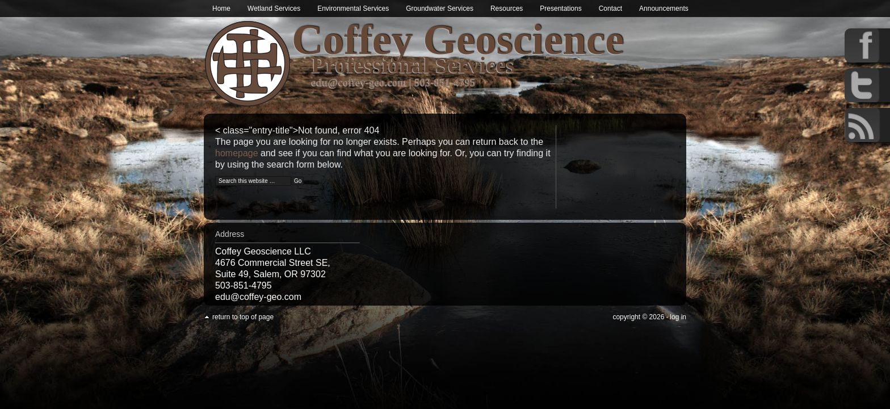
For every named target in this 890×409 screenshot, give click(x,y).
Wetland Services (273, 8)
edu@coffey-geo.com (359, 82)
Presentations (560, 8)
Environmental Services (353, 8)
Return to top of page (243, 317)
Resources (506, 8)
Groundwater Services (439, 8)
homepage (236, 153)
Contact (610, 8)
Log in (678, 317)
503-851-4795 (445, 82)
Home (221, 8)
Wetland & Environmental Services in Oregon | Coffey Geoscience (248, 64)
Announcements (664, 8)
